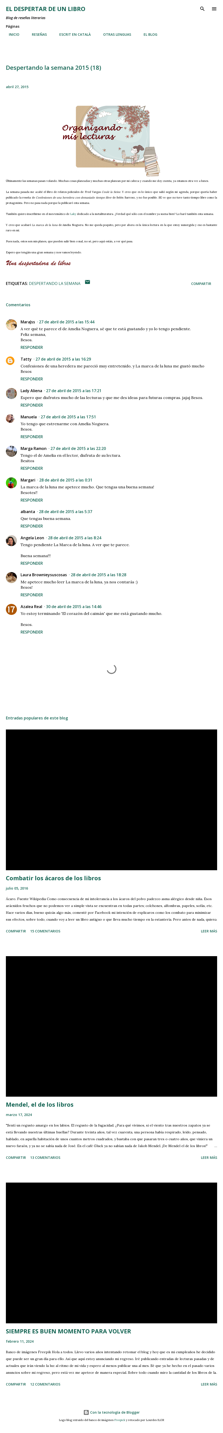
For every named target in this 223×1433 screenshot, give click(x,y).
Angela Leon (32, 537)
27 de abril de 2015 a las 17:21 (73, 390)
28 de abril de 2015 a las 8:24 (74, 537)
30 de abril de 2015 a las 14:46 (73, 606)
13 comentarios (45, 1157)
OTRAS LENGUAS (114, 34)
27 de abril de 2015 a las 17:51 (68, 417)
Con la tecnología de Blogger (111, 1412)
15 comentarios (45, 931)
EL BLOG (147, 34)
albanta (28, 511)
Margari (28, 480)
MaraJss (28, 322)
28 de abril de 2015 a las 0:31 (65, 480)
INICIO (11, 34)
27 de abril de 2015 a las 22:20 (78, 448)
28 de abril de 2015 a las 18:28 (98, 574)
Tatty (26, 359)
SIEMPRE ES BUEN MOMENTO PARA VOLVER (68, 1331)
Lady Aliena (31, 390)
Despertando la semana (54, 283)
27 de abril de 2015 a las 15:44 (66, 322)
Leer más (209, 931)
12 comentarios (45, 1384)
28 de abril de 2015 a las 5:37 (65, 511)
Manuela (29, 417)
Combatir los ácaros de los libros (53, 878)
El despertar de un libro (45, 9)
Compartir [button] (201, 283)
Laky (73, 214)
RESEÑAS (36, 34)
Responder (32, 347)
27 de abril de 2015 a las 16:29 (63, 359)
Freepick (119, 1420)
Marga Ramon (34, 448)
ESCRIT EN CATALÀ (72, 34)
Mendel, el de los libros (40, 1104)
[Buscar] (202, 9)
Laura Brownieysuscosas (44, 574)
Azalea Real (31, 606)
